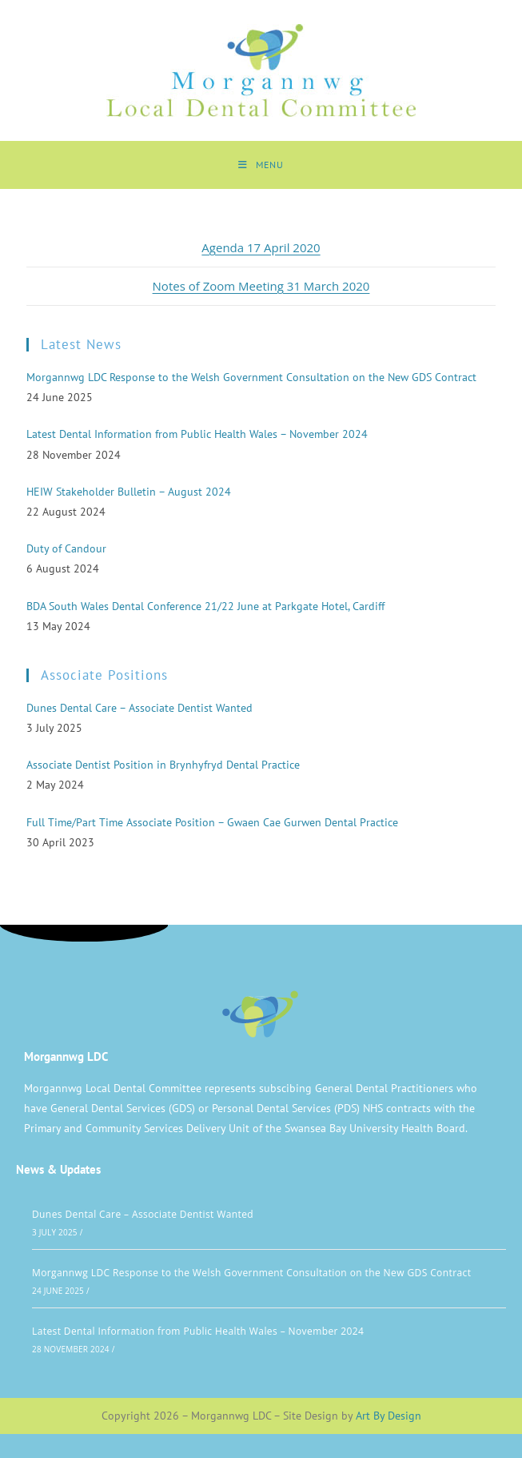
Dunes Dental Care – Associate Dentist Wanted (142, 1214)
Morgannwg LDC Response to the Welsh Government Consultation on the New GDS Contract (251, 1272)
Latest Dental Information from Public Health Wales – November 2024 (198, 1331)
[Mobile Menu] (261, 165)
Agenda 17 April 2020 (260, 247)
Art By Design (388, 1415)
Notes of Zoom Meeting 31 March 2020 (261, 286)
